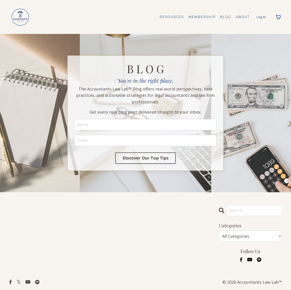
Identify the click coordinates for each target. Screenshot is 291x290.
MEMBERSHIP (201, 17)
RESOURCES (172, 17)
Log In (261, 17)
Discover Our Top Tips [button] (145, 158)
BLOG (225, 17)
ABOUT (243, 17)
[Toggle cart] (278, 17)
